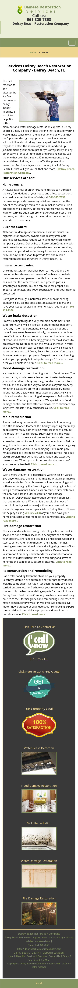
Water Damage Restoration (39, 861)
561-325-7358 (39, 19)
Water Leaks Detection (39, 748)
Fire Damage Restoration (38, 898)
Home (33, 52)
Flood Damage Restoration (39, 786)
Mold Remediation (39, 823)
